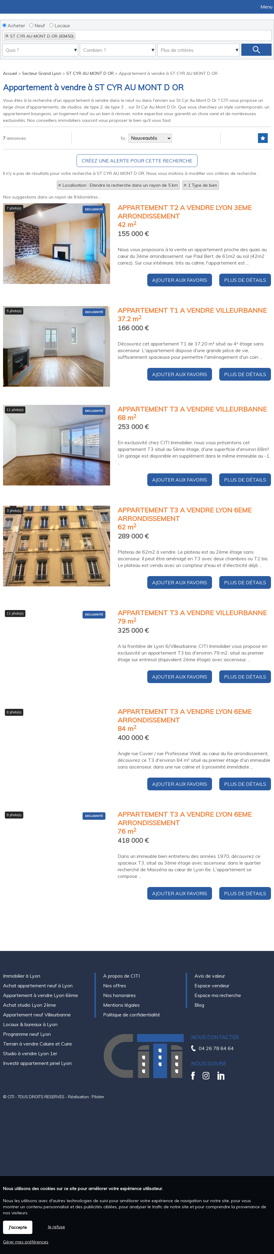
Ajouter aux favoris (179, 325)
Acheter (13, 25)
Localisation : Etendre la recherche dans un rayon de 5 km (120, 185)
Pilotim (98, 1096)
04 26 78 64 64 (216, 1048)
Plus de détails (245, 325)
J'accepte (17, 1227)
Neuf (37, 25)
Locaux (59, 25)
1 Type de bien (202, 185)
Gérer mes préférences (25, 1242)
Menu (265, 7)
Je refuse (56, 1226)
